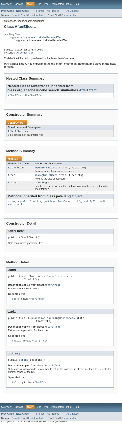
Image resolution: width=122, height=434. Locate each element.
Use (39, 4)
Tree (46, 4)
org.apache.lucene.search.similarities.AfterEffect (36, 37)
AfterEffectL (16, 133)
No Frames (53, 10)
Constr (30, 15)
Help (76, 4)
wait (102, 205)
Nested (15, 15)
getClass (49, 205)
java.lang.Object (13, 34)
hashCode (64, 205)
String (12, 185)
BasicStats (53, 170)
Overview (6, 4)
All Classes (73, 10)
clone (11, 205)
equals (22, 205)
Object (77, 199)
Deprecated (57, 4)
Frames (40, 10)
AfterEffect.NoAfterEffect (26, 97)
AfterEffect (25, 54)
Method (39, 15)
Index (69, 4)
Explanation (16, 170)
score (38, 178)
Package (18, 4)
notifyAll (90, 205)
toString (40, 185)
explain (39, 170)
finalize (35, 205)
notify (77, 205)
